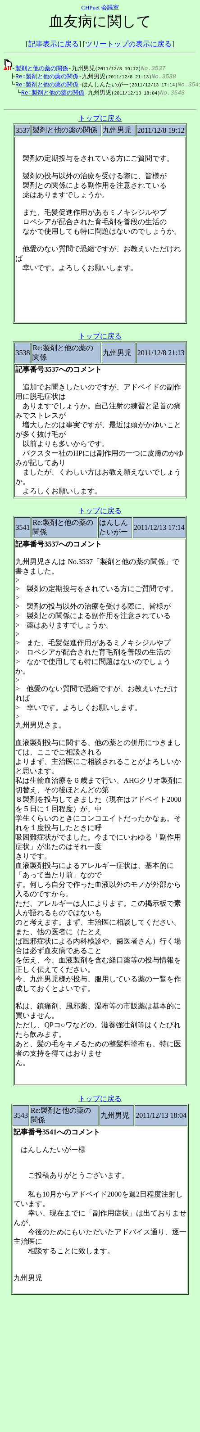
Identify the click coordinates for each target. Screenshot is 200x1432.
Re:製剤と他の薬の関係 (44, 76)
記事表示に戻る (53, 44)
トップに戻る (100, 121)
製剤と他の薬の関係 (41, 68)
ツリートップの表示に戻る (128, 44)
